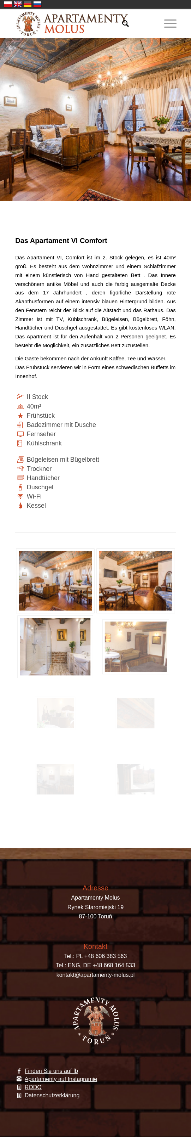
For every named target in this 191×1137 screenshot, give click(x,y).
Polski (8, 4)
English (17, 4)
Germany (27, 4)
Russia (37, 4)
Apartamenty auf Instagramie (61, 1079)
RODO (33, 1087)
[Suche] (122, 24)
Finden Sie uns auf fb (51, 1071)
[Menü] (167, 24)
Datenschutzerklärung (52, 1095)
